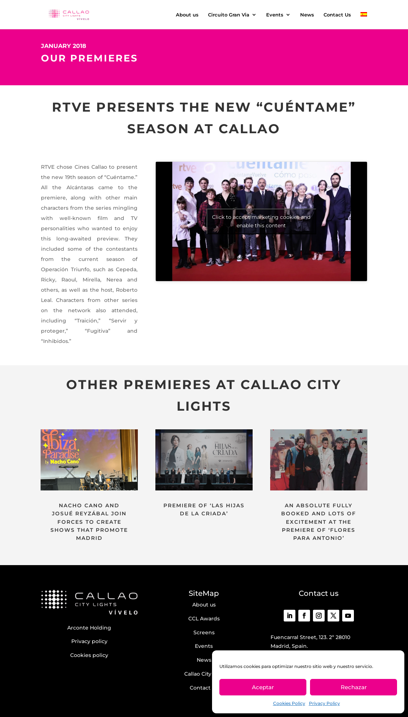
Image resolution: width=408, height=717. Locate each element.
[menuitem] (363, 20)
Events (274, 15)
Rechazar (354, 687)
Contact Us (337, 15)
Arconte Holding (89, 627)
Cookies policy (89, 655)
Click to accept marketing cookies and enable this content (261, 221)
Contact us (204, 687)
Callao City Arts (203, 674)
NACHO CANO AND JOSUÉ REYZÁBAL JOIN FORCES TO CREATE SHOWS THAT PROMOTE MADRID (89, 522)
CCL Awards (204, 618)
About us (187, 15)
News (307, 15)
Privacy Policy (324, 703)
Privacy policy (89, 641)
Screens (204, 632)
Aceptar (263, 687)
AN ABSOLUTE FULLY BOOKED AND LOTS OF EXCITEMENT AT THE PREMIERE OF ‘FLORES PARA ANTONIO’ (318, 522)
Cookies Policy (289, 703)
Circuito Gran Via (228, 15)
